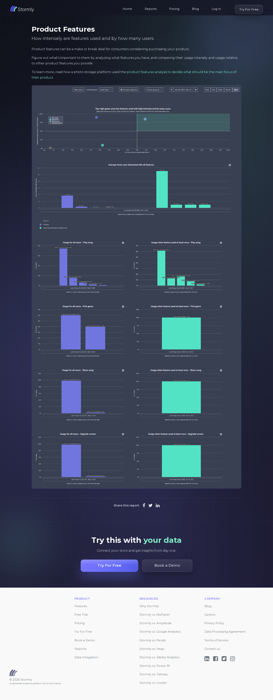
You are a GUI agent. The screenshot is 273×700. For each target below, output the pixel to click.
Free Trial (81, 614)
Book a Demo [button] (167, 565)
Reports (151, 9)
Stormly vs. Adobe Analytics (159, 657)
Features (81, 606)
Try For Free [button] (109, 565)
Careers (209, 614)
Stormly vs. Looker (153, 683)
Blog (195, 9)
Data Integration (86, 657)
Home (127, 9)
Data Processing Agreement (225, 631)
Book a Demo (85, 640)
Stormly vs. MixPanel (155, 614)
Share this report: (127, 505)
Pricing (174, 9)
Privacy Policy (214, 623)
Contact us (212, 649)
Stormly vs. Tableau (154, 674)
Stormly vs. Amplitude (156, 623)
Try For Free (249, 9)
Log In (216, 9)
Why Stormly (149, 606)
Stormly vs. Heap (152, 649)
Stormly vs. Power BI (155, 666)
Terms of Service (216, 640)
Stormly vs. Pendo (153, 640)
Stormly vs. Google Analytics (160, 631)
